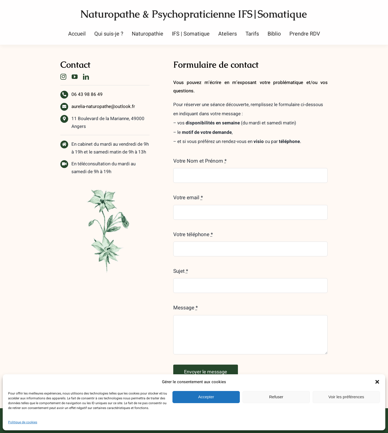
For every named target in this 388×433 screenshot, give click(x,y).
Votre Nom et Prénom (200, 161)
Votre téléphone (193, 234)
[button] (377, 382)
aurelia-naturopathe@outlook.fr (103, 106)
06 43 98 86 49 (87, 94)
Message (185, 308)
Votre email (188, 197)
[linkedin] (86, 77)
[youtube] (75, 77)
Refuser (276, 396)
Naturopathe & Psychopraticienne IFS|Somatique (193, 13)
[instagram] (63, 77)
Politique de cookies (22, 422)
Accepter (206, 396)
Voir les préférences (346, 396)
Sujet (180, 271)
